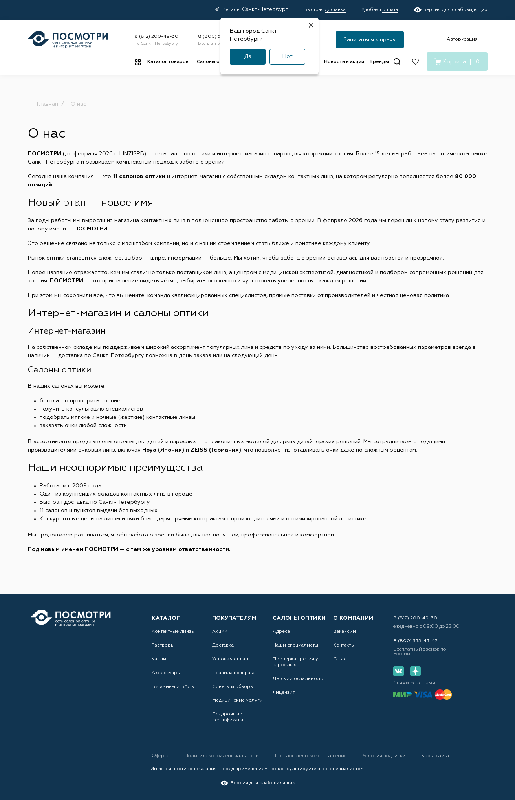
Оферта (161, 756)
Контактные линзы (173, 631)
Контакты (344, 645)
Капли (159, 659)
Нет (287, 56)
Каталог (166, 618)
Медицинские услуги (237, 700)
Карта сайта (435, 756)
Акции (219, 631)
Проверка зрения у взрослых (295, 662)
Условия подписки (385, 756)
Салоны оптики (215, 61)
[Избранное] (415, 62)
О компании (353, 618)
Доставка (223, 645)
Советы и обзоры (233, 686)
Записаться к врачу (370, 39)
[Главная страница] (68, 39)
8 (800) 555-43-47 (220, 36)
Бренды (379, 61)
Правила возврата (233, 673)
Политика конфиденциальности (222, 756)
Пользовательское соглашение (311, 756)
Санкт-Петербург (265, 9)
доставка (335, 9)
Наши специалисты (295, 645)
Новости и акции (344, 61)
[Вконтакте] (398, 671)
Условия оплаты (231, 659)
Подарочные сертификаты (227, 717)
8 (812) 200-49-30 (156, 36)
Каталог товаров (168, 61)
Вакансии (344, 631)
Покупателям (234, 618)
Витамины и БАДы (173, 686)
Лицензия (284, 692)
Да (247, 56)
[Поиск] (397, 61)
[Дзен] (415, 671)
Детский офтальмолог (299, 678)
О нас (339, 659)
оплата (390, 9)
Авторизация (462, 39)
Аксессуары (166, 673)
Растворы (163, 645)
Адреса (281, 631)
